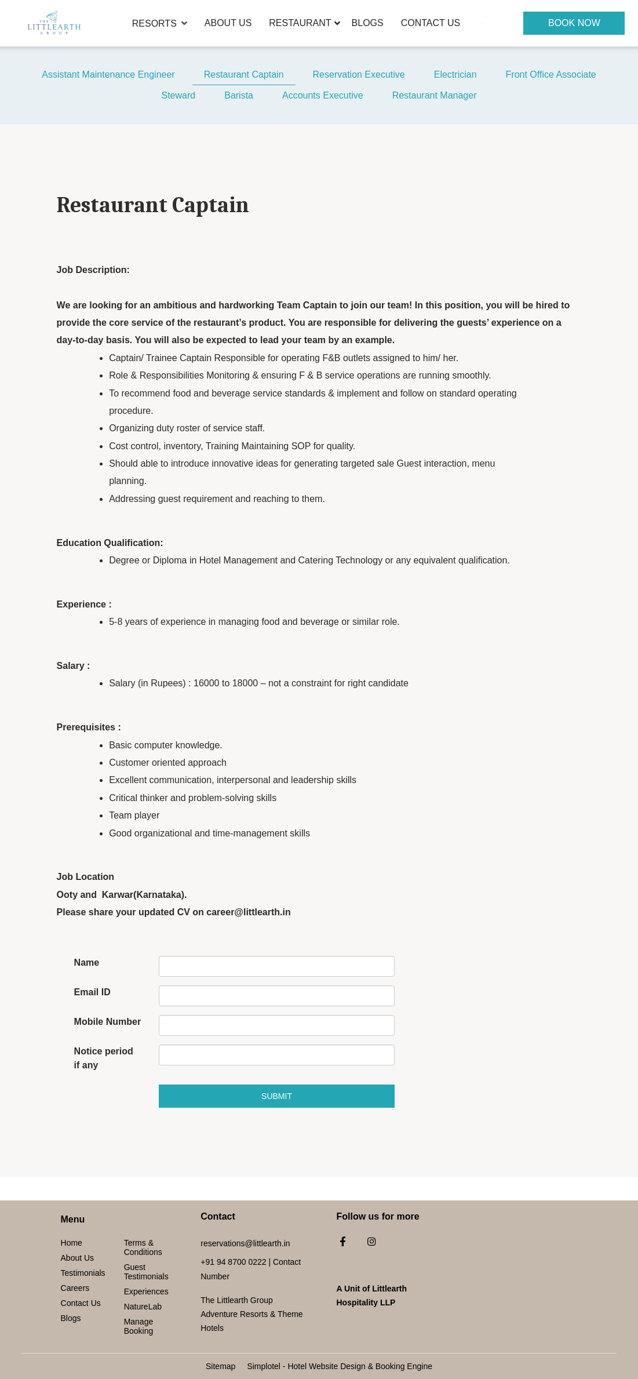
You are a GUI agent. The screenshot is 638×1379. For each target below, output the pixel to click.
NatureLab (143, 1306)
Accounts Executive (322, 95)
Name (87, 962)
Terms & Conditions (143, 1247)
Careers (75, 1288)
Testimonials (83, 1273)
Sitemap (220, 1366)
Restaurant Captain (244, 74)
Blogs (368, 23)
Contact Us (431, 23)
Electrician (455, 74)
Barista (238, 95)
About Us (228, 23)
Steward (179, 95)
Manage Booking (139, 1326)
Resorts (159, 23)
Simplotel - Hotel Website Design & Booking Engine (339, 1366)
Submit (276, 1096)
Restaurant (300, 23)
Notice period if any (103, 1058)
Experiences (146, 1291)
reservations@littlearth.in (245, 1243)
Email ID (92, 992)
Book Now (574, 23)
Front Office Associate (551, 74)
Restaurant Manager (434, 95)
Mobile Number (107, 1022)
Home (71, 1242)
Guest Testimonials (146, 1271)
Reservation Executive (359, 74)
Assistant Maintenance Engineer (108, 74)
